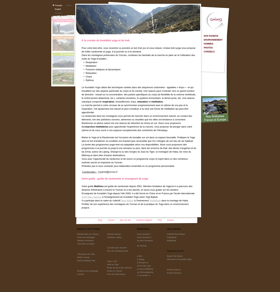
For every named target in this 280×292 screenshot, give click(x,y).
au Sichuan (142, 246)
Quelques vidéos (114, 237)
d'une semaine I (144, 234)
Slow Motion (127, 200)
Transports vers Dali (86, 254)
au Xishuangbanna (145, 272)
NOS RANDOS (211, 36)
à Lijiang (140, 259)
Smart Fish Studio (174, 256)
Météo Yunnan (83, 257)
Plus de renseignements (117, 251)
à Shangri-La (142, 262)
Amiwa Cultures (174, 270)
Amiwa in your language (87, 271)
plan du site (125, 220)
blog (100, 220)
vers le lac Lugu (144, 266)
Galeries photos (114, 234)
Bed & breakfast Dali (86, 260)
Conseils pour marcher (117, 248)
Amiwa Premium (174, 273)
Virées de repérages (86, 237)
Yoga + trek (112, 261)
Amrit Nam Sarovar (91, 197)
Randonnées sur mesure (88, 234)
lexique (170, 220)
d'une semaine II (144, 237)
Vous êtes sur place (85, 244)
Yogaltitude (155, 200)
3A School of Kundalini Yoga (179, 259)
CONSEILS (209, 51)
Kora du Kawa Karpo (116, 274)
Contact (80, 274)
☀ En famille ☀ (143, 275)
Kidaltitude (171, 240)
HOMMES (208, 44)
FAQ (160, 220)
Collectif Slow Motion (176, 234)
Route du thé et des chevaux (119, 268)
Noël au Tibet (113, 264)
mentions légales (144, 220)
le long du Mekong (145, 269)
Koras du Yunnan (114, 271)
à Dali (139, 256)
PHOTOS (208, 47)
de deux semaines (145, 240)
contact (111, 220)
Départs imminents (85, 240)
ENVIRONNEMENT (213, 40)
